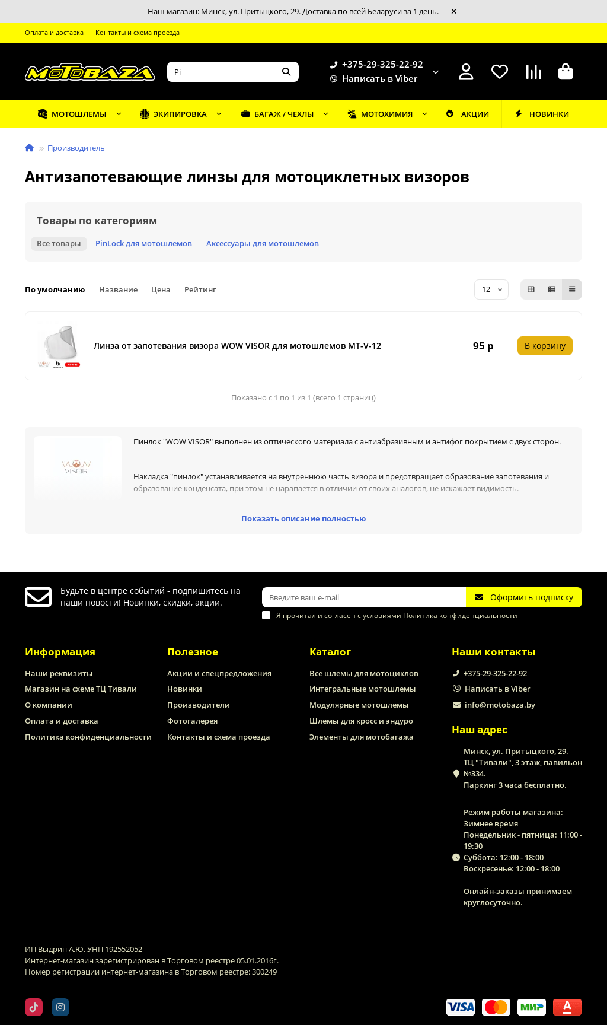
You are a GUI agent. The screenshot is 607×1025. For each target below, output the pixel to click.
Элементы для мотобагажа (361, 736)
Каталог (330, 651)
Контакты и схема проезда (137, 32)
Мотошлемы (72, 114)
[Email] (364, 597)
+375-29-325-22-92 (374, 64)
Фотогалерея (192, 720)
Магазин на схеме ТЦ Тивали (81, 688)
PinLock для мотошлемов (143, 243)
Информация (60, 651)
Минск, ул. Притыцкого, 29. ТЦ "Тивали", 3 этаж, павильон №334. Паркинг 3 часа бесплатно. (523, 768)
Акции (467, 114)
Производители (198, 704)
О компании (48, 704)
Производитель (76, 147)
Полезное (192, 651)
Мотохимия (380, 114)
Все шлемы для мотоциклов (363, 673)
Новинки (542, 114)
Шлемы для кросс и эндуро (361, 720)
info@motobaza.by (500, 704)
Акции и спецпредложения (219, 673)
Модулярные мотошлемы (359, 704)
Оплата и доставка (54, 32)
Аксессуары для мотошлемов (262, 243)
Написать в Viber (371, 78)
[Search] (233, 72)
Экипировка (173, 114)
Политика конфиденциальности (88, 736)
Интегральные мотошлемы (362, 688)
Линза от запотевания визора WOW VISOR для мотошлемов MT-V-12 (237, 345)
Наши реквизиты (59, 673)
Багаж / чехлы (277, 114)
